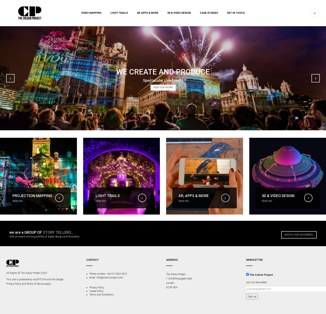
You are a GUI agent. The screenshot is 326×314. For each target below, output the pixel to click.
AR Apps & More (147, 12)
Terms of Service (35, 283)
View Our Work (163, 87)
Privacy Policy (13, 283)
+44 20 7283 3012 (116, 273)
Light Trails (119, 12)
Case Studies (209, 12)
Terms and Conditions (101, 294)
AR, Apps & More (194, 196)
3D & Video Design (179, 12)
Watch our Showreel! (299, 234)
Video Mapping (91, 12)
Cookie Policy (96, 291)
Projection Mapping (32, 196)
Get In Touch (236, 12)
